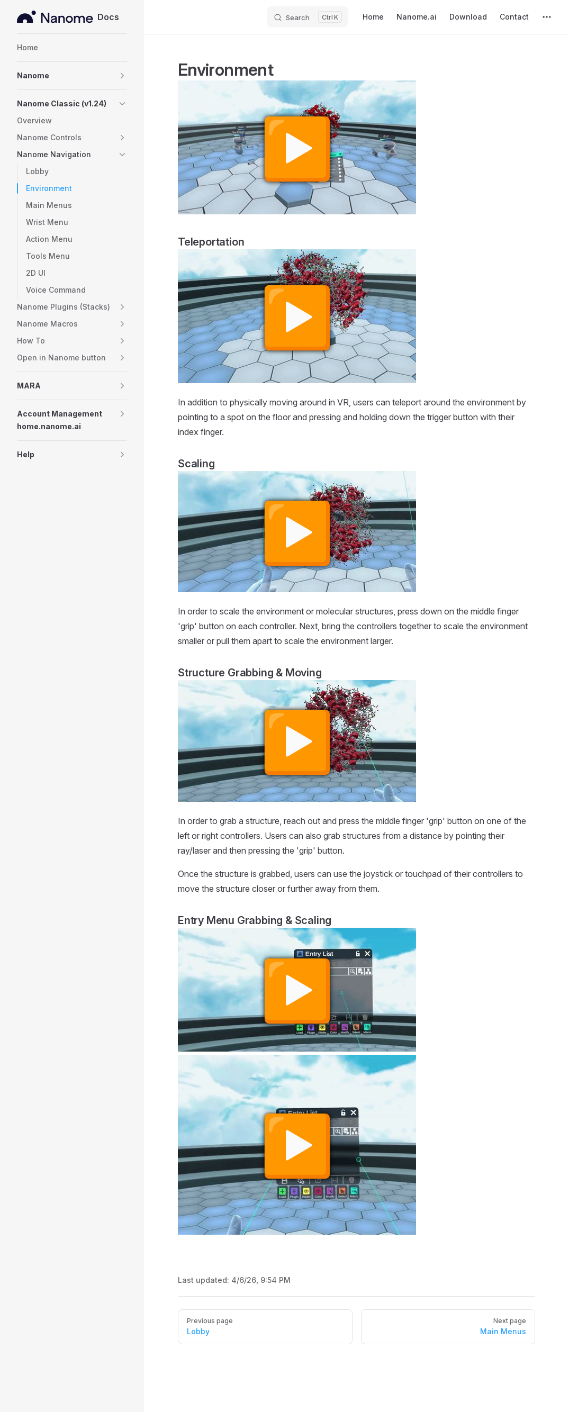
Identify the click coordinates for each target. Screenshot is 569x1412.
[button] (72, 75)
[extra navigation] (546, 17)
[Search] (307, 17)
